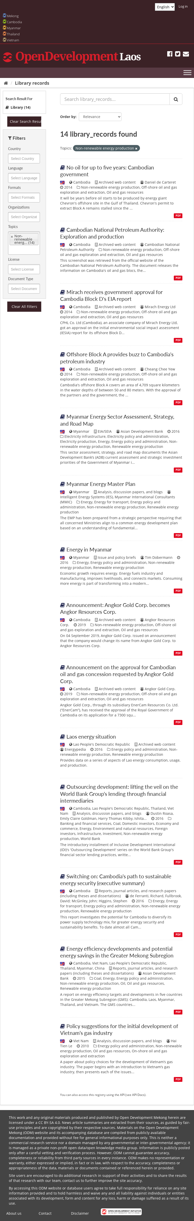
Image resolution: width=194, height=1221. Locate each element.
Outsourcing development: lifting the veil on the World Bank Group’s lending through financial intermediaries (119, 793)
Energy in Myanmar (89, 549)
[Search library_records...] (115, 99)
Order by (68, 116)
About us (13, 1213)
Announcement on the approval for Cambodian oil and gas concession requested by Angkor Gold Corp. (118, 674)
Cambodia (14, 22)
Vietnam (13, 40)
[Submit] (175, 99)
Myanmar (14, 28)
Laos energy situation (91, 736)
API (122, 1095)
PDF (178, 215)
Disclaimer (80, 1213)
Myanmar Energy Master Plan (100, 484)
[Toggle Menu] (187, 72)
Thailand (13, 34)
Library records (32, 83)
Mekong (13, 16)
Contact (45, 1213)
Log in (183, 6)
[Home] (6, 83)
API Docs (138, 1095)
